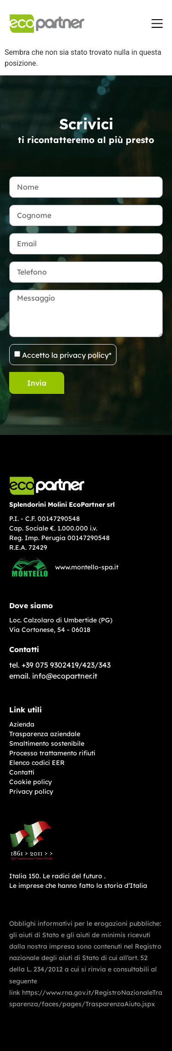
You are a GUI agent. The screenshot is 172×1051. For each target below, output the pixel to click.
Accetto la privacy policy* (66, 354)
